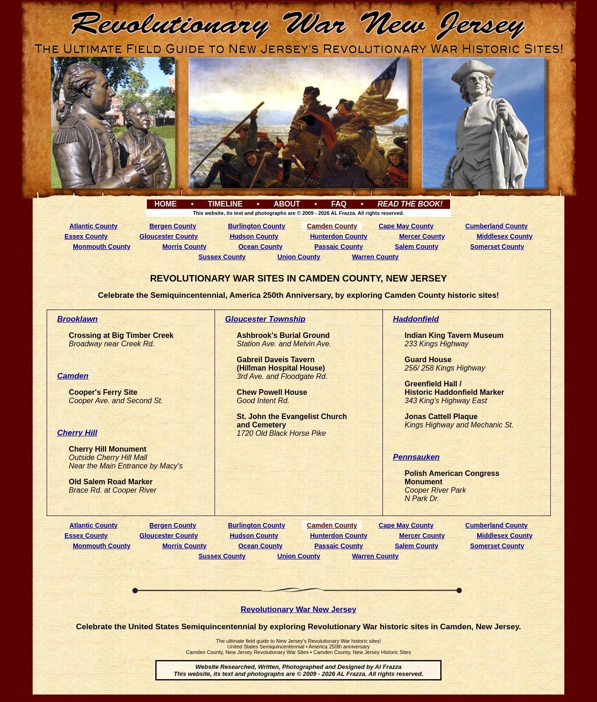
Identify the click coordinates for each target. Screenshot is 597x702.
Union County (299, 257)
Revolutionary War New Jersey (298, 609)
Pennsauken (416, 457)
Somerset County (497, 246)
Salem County (416, 246)
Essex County (86, 236)
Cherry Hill (77, 432)
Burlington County (256, 226)
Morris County (184, 246)
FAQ (339, 204)
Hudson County (253, 236)
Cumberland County (496, 226)
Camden (73, 376)
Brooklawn (77, 319)
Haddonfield (416, 319)
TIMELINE (225, 204)
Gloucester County (168, 236)
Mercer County (422, 236)
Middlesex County (505, 236)
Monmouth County (102, 246)
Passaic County (338, 246)
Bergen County (172, 226)
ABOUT (287, 204)
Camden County (332, 226)
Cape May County (406, 226)
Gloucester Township (265, 319)
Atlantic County (93, 226)
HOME (165, 204)
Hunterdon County (339, 236)
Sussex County (222, 257)
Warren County (375, 257)
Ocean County (260, 246)
